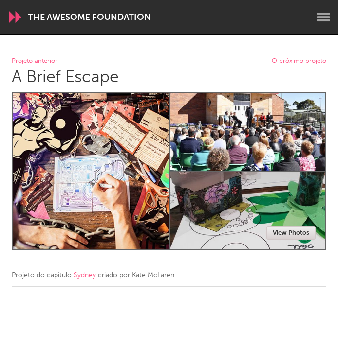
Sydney (85, 275)
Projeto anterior (34, 61)
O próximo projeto (299, 61)
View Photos (291, 232)
